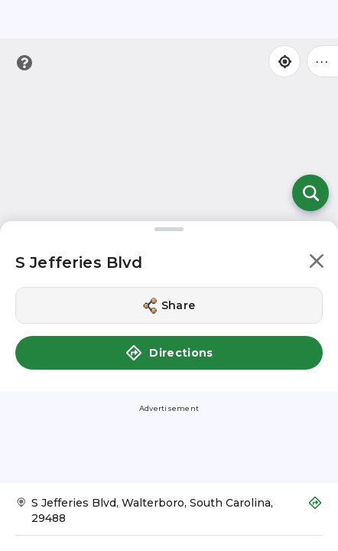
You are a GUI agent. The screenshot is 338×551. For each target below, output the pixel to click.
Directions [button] (169, 353)
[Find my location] (284, 61)
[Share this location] (169, 305)
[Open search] (310, 192)
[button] (316, 264)
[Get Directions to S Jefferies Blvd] (169, 515)
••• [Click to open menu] (323, 61)
